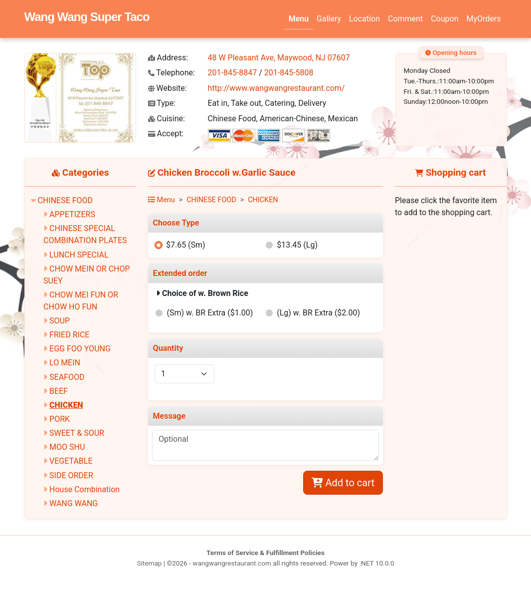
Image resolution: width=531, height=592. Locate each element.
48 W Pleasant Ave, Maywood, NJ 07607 (279, 57)
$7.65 (185, 245)
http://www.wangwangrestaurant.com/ (276, 88)
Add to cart (343, 483)
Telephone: (171, 72)
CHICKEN (66, 405)
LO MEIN (64, 362)
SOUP (59, 320)
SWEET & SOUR (76, 433)
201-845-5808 (289, 72)
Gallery (329, 18)
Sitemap (149, 563)
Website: (167, 88)
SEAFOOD (66, 377)
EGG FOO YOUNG (80, 348)
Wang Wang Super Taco (87, 16)
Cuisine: (166, 118)
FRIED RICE (69, 334)
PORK (59, 419)
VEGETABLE (70, 461)
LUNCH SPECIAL (78, 255)
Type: (162, 103)
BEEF (58, 391)
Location (364, 18)
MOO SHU (67, 447)
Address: (168, 57)
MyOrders (483, 18)
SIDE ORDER (71, 475)
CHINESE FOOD (65, 200)
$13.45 (297, 245)
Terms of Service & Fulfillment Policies (265, 553)
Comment (405, 18)
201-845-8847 (232, 72)
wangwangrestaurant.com (231, 563)
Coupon (444, 18)
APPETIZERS (72, 214)
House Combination (84, 489)
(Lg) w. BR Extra (318, 312)
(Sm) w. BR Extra (210, 312)
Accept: (166, 133)
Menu (299, 18)
